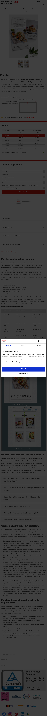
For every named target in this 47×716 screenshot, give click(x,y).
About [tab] (39, 345)
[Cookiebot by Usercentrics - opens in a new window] (38, 341)
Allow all (23, 368)
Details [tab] (23, 345)
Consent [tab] (8, 345)
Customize (23, 373)
